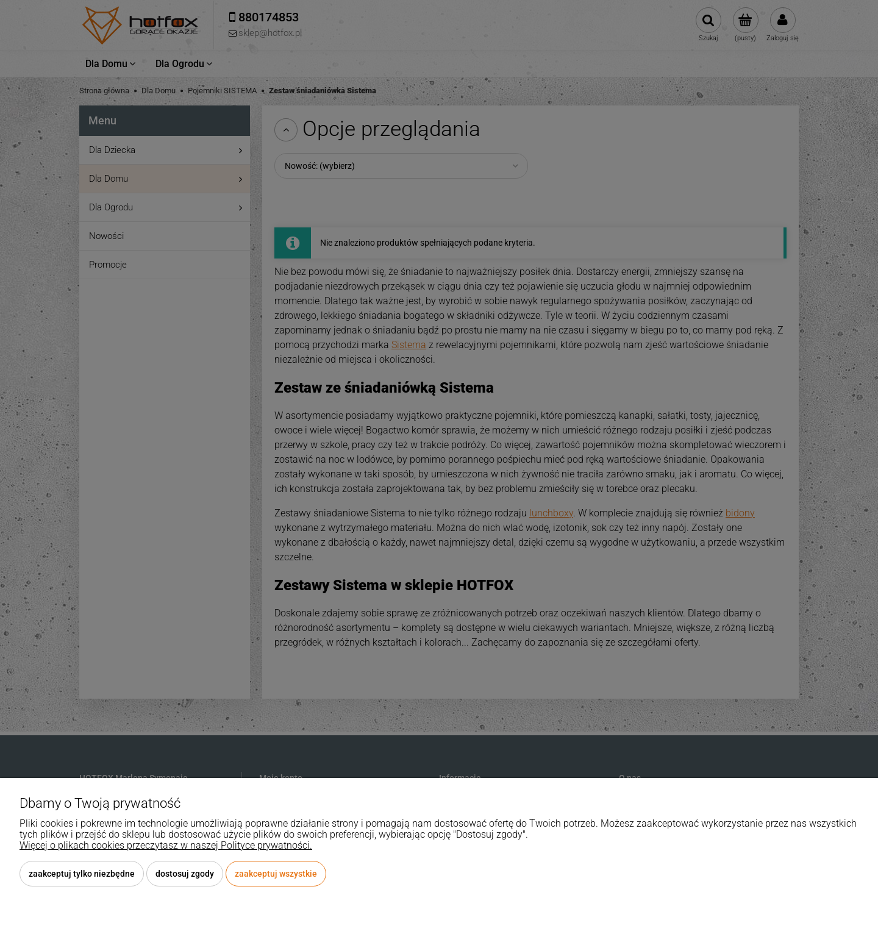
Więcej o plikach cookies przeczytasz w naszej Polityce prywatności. (166, 845)
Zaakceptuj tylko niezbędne (82, 874)
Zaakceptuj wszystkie (276, 874)
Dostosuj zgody (184, 874)
